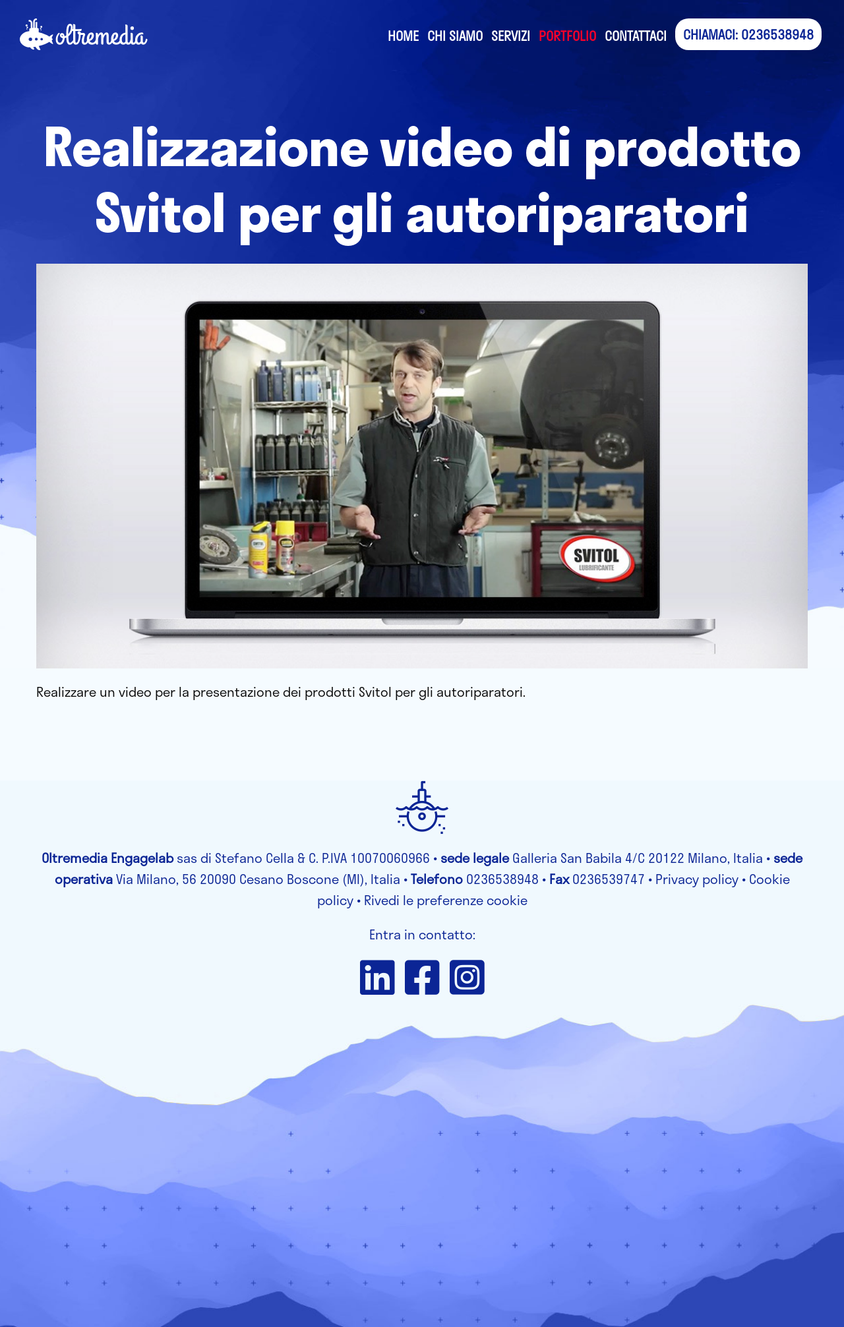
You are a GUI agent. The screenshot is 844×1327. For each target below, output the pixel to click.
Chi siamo (455, 35)
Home (403, 35)
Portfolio (567, 35)
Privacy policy (696, 879)
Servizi (510, 35)
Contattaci (636, 35)
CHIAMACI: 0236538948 (748, 34)
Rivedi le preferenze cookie (446, 900)
